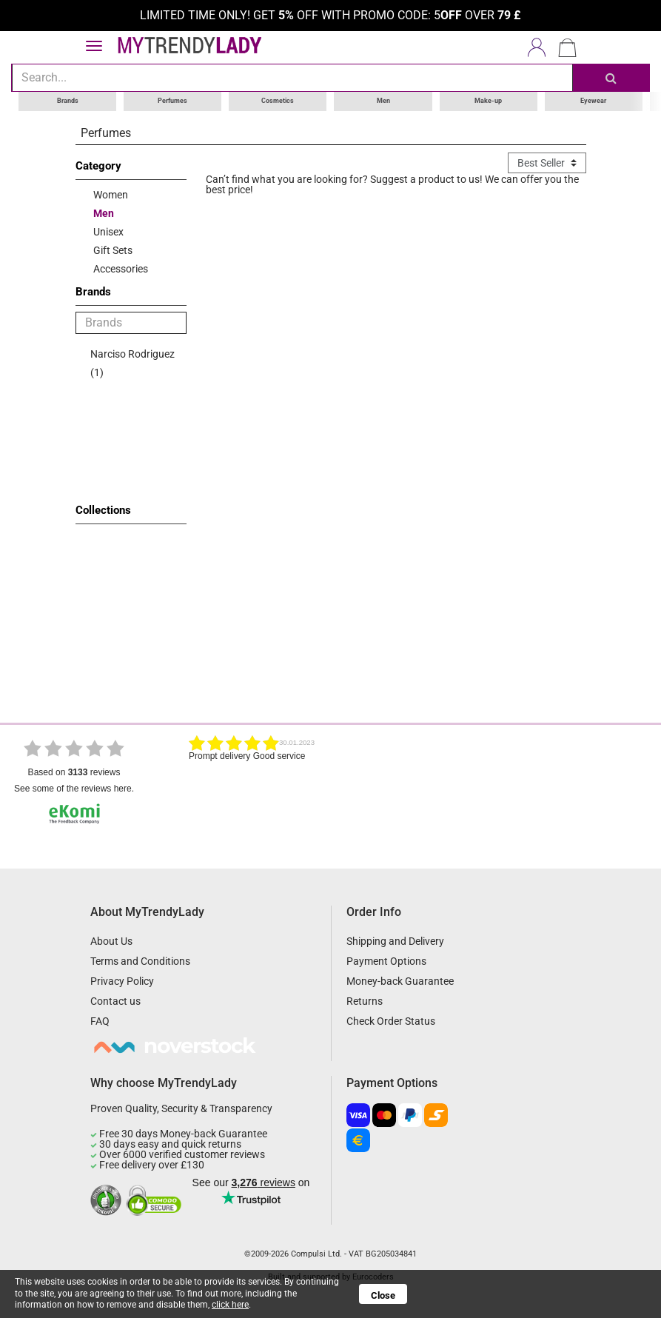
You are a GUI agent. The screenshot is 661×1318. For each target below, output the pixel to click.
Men (383, 100)
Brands (67, 100)
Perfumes (172, 100)
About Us (111, 941)
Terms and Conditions (140, 961)
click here (230, 1304)
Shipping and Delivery (395, 941)
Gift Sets (112, 249)
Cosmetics (277, 100)
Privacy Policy (122, 981)
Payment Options (386, 961)
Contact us (115, 1001)
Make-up (488, 100)
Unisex (108, 231)
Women (110, 194)
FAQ (100, 1021)
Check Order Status (390, 1021)
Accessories (120, 268)
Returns (364, 1001)
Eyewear (593, 100)
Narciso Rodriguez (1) (132, 362)
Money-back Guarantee (400, 981)
